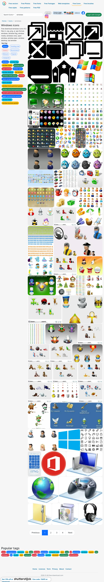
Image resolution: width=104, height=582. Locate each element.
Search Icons (8, 15)
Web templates (64, 3)
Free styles (13, 8)
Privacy (55, 569)
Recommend (15, 50)
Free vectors (13, 3)
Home (4, 21)
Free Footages (49, 3)
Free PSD (36, 8)
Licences (42, 569)
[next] (70, 532)
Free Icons (77, 3)
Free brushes (89, 3)
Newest (5, 50)
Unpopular (6, 58)
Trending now (14, 46)
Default (5, 46)
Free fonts (37, 3)
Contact (69, 569)
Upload (48, 13)
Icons (10, 21)
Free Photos (25, 3)
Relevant (5, 54)
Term (49, 569)
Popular (13, 54)
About (61, 569)
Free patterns (25, 8)
